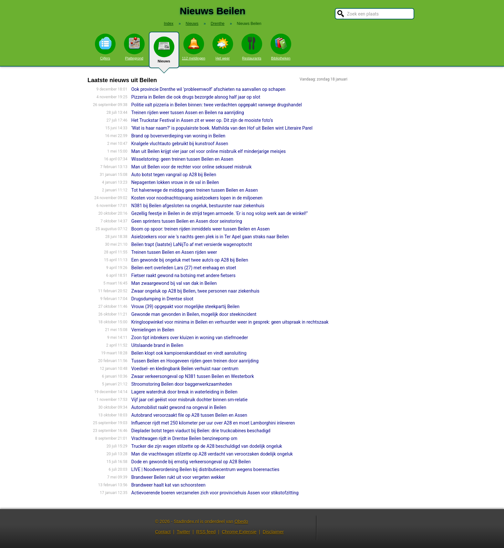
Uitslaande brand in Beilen (157, 345)
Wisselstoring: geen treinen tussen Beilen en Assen (182, 159)
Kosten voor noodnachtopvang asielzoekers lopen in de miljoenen (196, 197)
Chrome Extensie (239, 531)
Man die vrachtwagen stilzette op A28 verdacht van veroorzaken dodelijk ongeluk (212, 454)
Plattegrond (134, 47)
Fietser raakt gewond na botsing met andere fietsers (183, 275)
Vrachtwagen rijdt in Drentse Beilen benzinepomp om (184, 438)
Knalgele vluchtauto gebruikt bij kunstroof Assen (179, 143)
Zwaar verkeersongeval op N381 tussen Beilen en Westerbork (192, 376)
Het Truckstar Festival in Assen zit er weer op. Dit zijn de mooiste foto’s (202, 120)
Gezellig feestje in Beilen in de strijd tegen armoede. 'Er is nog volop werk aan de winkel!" (219, 213)
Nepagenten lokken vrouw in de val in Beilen (175, 182)
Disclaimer (273, 531)
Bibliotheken (281, 47)
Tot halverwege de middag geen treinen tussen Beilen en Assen (194, 190)
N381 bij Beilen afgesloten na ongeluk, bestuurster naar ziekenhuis (197, 205)
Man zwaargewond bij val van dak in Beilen (174, 283)
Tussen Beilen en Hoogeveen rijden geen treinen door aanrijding (194, 360)
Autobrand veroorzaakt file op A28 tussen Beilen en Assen (189, 415)
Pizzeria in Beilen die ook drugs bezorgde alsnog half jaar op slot (195, 97)
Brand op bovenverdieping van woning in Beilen (178, 135)
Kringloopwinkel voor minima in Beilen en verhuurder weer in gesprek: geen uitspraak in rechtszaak (229, 322)
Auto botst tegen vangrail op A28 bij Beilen (173, 174)
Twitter (183, 531)
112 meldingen (193, 47)
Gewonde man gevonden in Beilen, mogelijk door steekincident (193, 314)
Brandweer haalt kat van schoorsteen (168, 485)
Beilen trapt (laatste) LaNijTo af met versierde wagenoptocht (191, 244)
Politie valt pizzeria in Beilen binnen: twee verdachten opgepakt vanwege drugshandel (216, 104)
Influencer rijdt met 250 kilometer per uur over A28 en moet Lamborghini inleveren (213, 422)
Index (168, 23)
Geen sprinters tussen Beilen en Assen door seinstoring (186, 221)
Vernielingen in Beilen (152, 329)
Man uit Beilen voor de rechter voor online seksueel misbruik (191, 166)
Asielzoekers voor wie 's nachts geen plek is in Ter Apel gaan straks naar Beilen (210, 236)
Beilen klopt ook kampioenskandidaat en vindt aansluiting (188, 353)
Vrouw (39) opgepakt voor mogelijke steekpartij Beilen (185, 306)
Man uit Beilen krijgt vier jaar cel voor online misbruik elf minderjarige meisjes (208, 151)
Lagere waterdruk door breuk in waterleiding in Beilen (184, 391)
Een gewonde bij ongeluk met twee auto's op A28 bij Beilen (189, 260)
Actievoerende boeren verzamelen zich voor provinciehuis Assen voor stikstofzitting (214, 492)
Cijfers (105, 47)
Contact (162, 531)
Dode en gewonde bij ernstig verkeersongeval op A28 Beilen (191, 461)
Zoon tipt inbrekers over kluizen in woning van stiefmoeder (189, 337)
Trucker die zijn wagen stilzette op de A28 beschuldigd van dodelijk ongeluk (206, 446)
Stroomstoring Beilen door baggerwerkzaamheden (181, 384)
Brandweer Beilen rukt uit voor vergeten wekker (178, 477)
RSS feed (206, 531)
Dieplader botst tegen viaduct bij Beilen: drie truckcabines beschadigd (200, 430)
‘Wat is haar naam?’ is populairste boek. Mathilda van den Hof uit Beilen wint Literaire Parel (221, 128)
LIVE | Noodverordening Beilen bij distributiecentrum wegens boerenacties (205, 469)
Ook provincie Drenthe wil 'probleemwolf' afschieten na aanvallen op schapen (208, 89)
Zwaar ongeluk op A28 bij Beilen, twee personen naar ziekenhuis (195, 291)
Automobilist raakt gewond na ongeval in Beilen (178, 407)
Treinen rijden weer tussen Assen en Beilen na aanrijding (187, 112)
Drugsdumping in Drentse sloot (162, 298)
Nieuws (164, 52)
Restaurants (252, 47)
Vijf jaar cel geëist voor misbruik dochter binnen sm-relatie (189, 399)
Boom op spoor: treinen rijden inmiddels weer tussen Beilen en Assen (200, 228)
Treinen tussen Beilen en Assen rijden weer (174, 252)
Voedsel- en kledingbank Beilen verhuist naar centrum (184, 368)
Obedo (241, 521)
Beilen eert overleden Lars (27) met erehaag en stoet (183, 267)
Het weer (222, 47)
